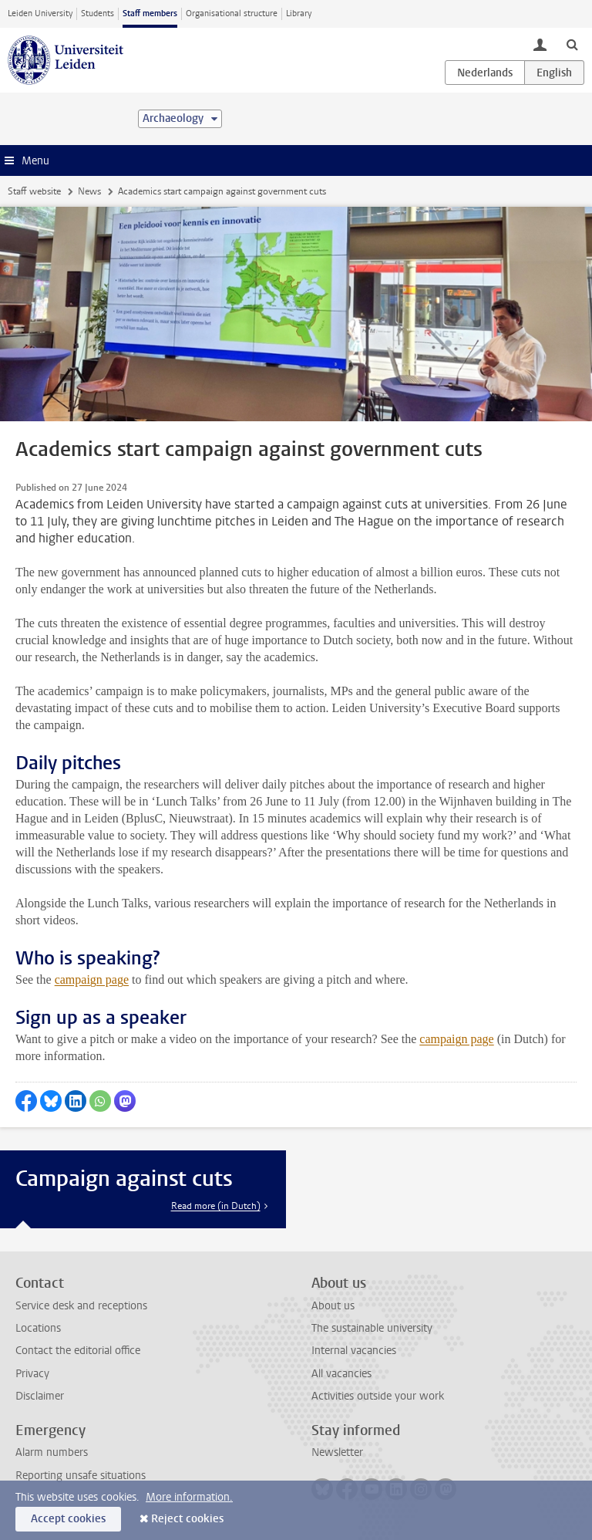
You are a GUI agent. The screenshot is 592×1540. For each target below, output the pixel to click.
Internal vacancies (353, 1350)
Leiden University (40, 13)
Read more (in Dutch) (216, 1206)
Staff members (150, 13)
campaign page (92, 979)
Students (97, 13)
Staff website (34, 191)
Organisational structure (232, 13)
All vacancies (341, 1373)
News (89, 191)
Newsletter (337, 1452)
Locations (38, 1328)
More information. (189, 1497)
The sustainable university (371, 1328)
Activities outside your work (377, 1396)
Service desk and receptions (81, 1306)
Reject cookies (187, 1518)
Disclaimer (39, 1396)
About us (333, 1306)
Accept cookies (68, 1518)
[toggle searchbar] (572, 44)
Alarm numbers (51, 1452)
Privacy (32, 1373)
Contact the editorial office (77, 1350)
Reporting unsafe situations (80, 1475)
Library (298, 13)
